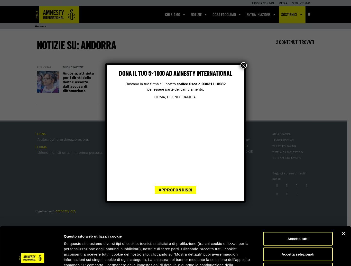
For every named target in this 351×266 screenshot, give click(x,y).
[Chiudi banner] (343, 195)
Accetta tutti (298, 200)
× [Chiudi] (243, 65)
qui (78, 237)
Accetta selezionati (297, 216)
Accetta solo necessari (298, 231)
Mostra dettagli (256, 256)
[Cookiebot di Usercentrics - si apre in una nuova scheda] (31, 256)
